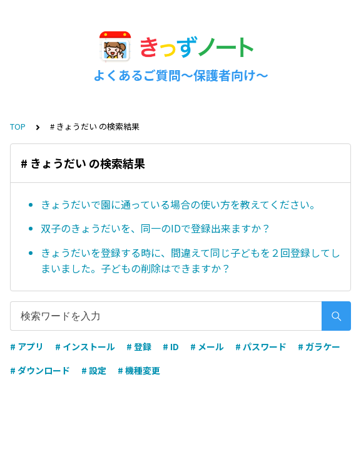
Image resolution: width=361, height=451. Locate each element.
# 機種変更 (139, 370)
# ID (171, 346)
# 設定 (93, 370)
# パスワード (261, 346)
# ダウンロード (40, 370)
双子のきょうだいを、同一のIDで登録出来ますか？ (156, 228)
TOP (18, 126)
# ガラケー (319, 346)
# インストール (85, 346)
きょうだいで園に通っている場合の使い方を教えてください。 (180, 204)
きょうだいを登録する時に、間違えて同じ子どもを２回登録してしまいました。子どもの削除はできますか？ (190, 260)
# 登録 (138, 346)
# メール (207, 346)
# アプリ (27, 346)
